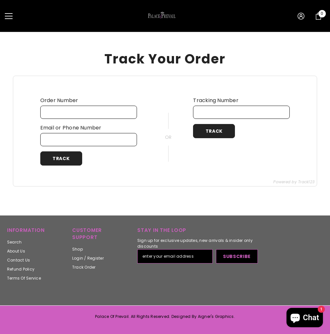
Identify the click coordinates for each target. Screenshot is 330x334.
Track (61, 158)
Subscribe (237, 256)
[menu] (9, 16)
